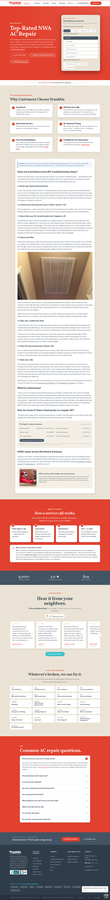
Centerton (67, 887)
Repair (67, 30)
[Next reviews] (100, 635)
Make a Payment (72, 859)
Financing (62, 3)
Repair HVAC (68, 41)
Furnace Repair (37, 863)
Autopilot (46, 3)
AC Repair (35, 858)
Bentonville (23, 887)
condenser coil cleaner (67, 383)
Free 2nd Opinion (55, 864)
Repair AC (68, 38)
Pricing (54, 3)
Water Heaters (37, 872)
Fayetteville (14, 887)
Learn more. (85, 144)
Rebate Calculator (73, 862)
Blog (51, 870)
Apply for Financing (73, 856)
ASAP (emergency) (70, 64)
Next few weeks (69, 67)
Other (92, 30)
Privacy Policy (81, 897)
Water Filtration (37, 874)
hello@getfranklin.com (91, 870)
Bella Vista (49, 887)
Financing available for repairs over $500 (32, 440)
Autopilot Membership (56, 859)
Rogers (32, 887)
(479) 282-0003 (19, 49)
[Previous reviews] (10, 635)
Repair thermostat (70, 56)
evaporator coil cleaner (46, 383)
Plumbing (35, 866)
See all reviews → (55, 654)
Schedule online (71, 839)
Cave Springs (76, 887)
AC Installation (37, 861)
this (52, 405)
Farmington (57, 887)
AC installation (80, 461)
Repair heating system (71, 53)
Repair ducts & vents (70, 49)
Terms (89, 897)
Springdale (40, 887)
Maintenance (84, 30)
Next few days (82, 64)
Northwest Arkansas (30, 884)
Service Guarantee (55, 862)
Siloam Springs (15, 890)
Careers (70, 3)
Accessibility (97, 897)
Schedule (95, 3)
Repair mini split (69, 45)
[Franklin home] (15, 3)
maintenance (30, 464)
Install (74, 30)
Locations (37, 3)
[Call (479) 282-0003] (83, 3)
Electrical (35, 869)
